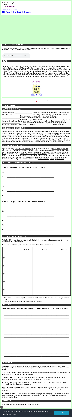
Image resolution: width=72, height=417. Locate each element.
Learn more (12, 414)
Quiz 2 (19, 12)
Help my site (26, 12)
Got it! (62, 413)
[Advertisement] (36, 29)
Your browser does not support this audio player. (16, 55)
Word (8, 12)
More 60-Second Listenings (9, 9)
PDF (3, 12)
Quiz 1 (13, 12)
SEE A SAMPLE (36, 95)
